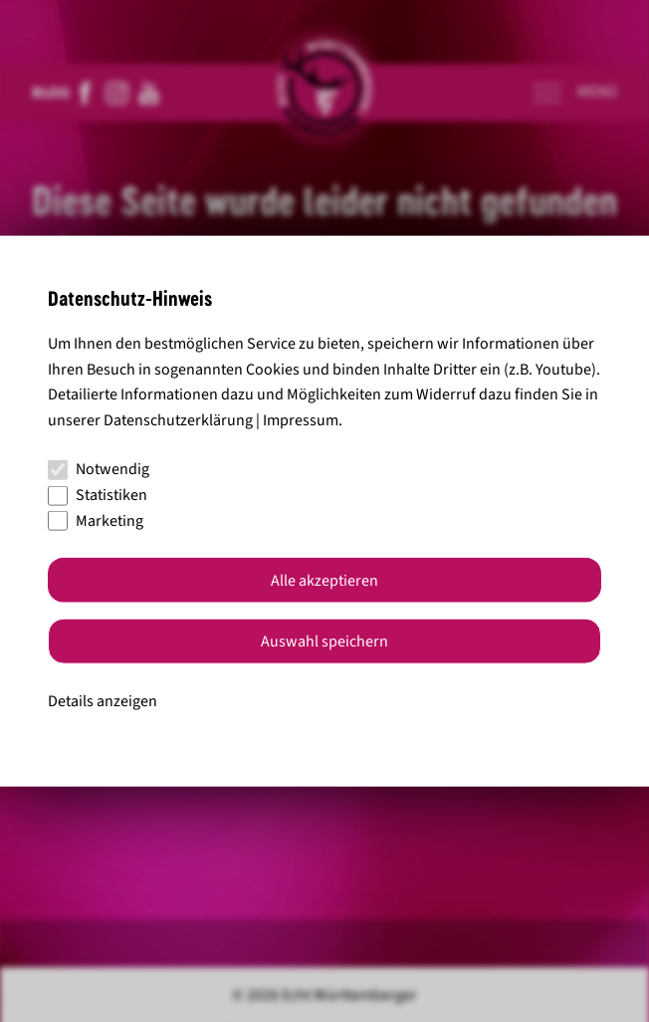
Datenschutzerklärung (178, 419)
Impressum (300, 419)
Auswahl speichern (324, 641)
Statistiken (97, 495)
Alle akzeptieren (324, 580)
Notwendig (98, 469)
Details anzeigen (102, 701)
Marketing (95, 520)
